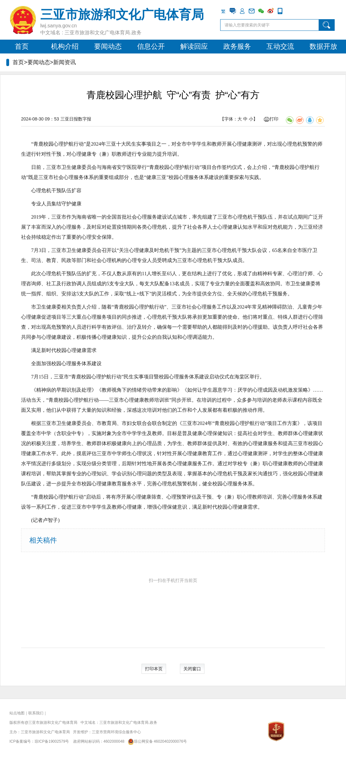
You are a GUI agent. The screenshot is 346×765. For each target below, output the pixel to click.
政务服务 (237, 46)
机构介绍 (65, 46)
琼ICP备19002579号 (52, 741)
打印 (271, 118)
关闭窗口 (192, 668)
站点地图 (17, 713)
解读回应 (194, 46)
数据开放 (323, 46)
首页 (22, 46)
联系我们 (35, 713)
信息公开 (151, 46)
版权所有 (17, 722)
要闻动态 (108, 46)
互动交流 (280, 46)
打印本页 (154, 668)
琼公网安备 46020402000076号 (156, 741)
